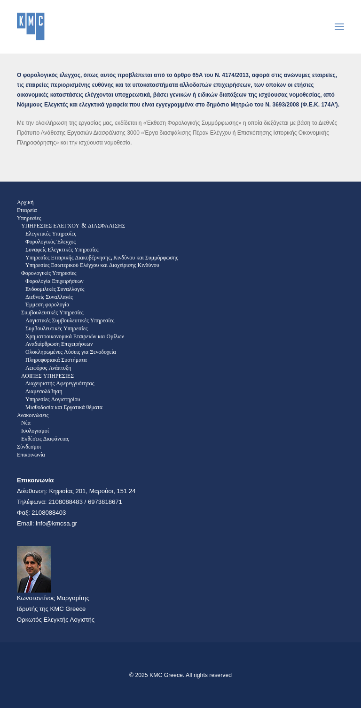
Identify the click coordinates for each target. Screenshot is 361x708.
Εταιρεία (27, 209)
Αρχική (25, 202)
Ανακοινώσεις (32, 415)
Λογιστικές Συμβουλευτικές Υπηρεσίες (69, 320)
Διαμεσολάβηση (43, 391)
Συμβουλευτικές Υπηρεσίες (52, 312)
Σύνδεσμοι (29, 446)
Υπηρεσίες (29, 217)
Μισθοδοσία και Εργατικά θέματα (63, 407)
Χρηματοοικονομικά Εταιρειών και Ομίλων (74, 336)
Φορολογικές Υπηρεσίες (48, 272)
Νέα (26, 422)
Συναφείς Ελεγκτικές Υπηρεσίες (62, 249)
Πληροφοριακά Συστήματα (56, 359)
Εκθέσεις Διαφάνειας (45, 438)
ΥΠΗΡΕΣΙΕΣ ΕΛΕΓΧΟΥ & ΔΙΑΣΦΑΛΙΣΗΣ (73, 225)
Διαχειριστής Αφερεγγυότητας (59, 383)
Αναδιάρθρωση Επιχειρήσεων (59, 343)
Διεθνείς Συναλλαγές (49, 296)
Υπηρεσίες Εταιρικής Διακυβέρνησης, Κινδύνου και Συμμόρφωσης (101, 257)
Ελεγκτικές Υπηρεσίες (50, 233)
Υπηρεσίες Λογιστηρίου (52, 399)
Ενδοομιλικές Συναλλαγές (54, 288)
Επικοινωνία (31, 454)
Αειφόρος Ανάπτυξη (48, 367)
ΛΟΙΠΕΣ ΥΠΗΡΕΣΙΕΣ (47, 375)
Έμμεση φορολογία (47, 304)
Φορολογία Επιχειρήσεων (54, 280)
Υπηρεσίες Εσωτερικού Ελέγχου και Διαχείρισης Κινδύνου (92, 264)
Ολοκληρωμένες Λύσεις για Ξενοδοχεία (70, 351)
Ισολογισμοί (35, 430)
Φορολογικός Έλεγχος (50, 241)
